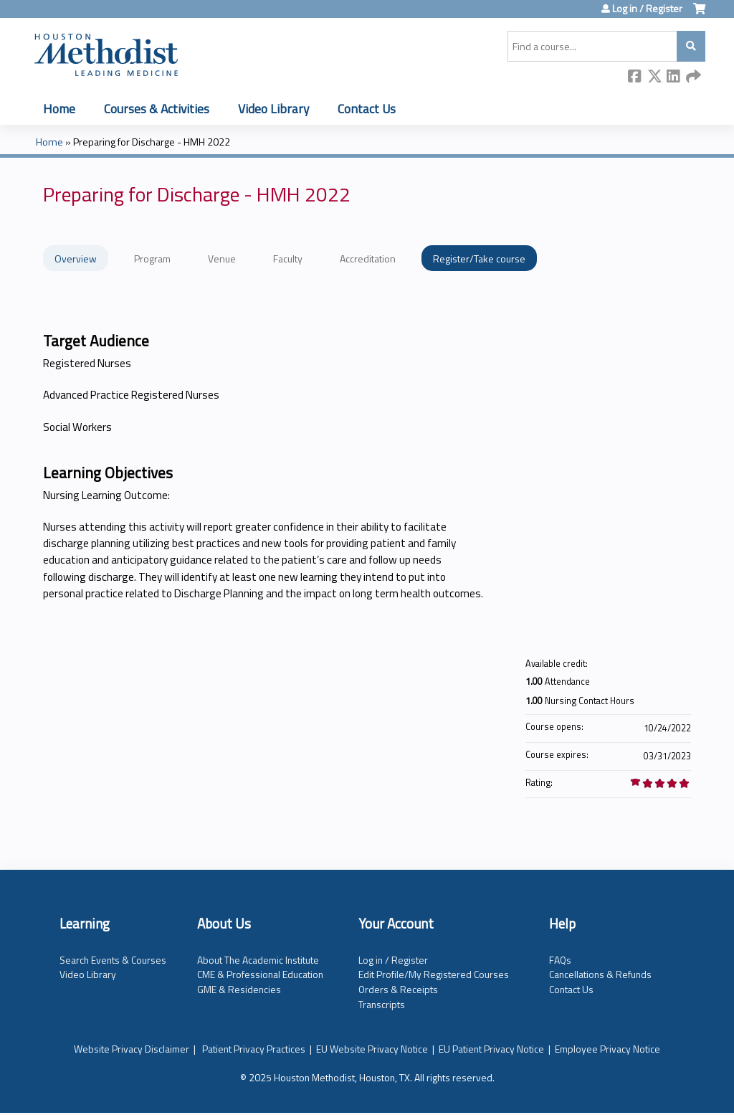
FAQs (560, 959)
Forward (693, 77)
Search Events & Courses (112, 959)
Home (59, 108)
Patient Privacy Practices (253, 1048)
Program (152, 258)
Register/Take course (479, 258)
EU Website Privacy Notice (372, 1048)
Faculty (287, 258)
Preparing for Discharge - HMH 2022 (151, 142)
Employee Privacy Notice (607, 1048)
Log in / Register (647, 9)
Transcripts (381, 1004)
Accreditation (368, 258)
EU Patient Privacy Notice (491, 1048)
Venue (222, 258)
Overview (75, 258)
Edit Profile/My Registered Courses (433, 974)
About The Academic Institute (258, 959)
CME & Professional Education (260, 974)
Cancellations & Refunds (600, 974)
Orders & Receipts (398, 989)
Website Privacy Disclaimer (131, 1048)
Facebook (635, 77)
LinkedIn (674, 77)
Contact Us (367, 108)
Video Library (273, 108)
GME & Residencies (239, 989)
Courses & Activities (156, 108)
